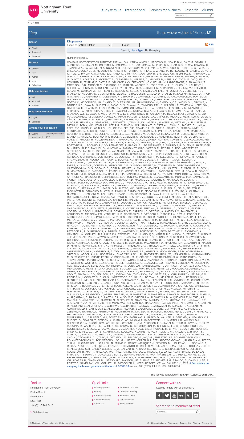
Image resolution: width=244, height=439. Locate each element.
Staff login (209, 2)
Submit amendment (37, 135)
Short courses (126, 403)
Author (35, 77)
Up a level (74, 41)
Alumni (207, 10)
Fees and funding (128, 391)
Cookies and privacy (156, 423)
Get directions (40, 412)
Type (34, 72)
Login (34, 117)
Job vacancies (127, 399)
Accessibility (185, 423)
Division (35, 68)
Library (97, 391)
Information (37, 101)
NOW (200, 2)
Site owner (207, 423)
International (135, 10)
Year (34, 81)
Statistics (36, 122)
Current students (188, 2)
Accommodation (102, 399)
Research (191, 10)
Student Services (102, 395)
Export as (72, 45)
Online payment (102, 387)
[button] (126, 45)
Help (34, 97)
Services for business (165, 10)
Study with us (110, 10)
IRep (33, 32)
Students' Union (127, 395)
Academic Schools (129, 387)
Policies (35, 105)
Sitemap (196, 423)
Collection (36, 85)
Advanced (36, 52)
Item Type (137, 50)
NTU (30, 23)
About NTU (99, 403)
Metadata (36, 56)
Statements (173, 423)
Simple (35, 48)
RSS (209, 44)
